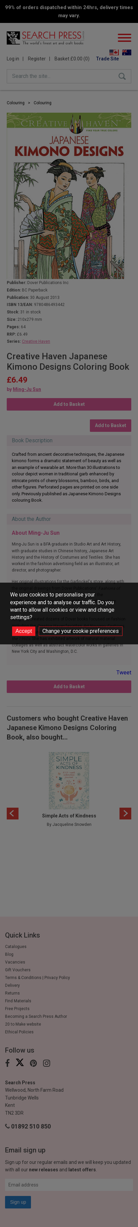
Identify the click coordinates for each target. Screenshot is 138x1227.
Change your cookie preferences (80, 631)
